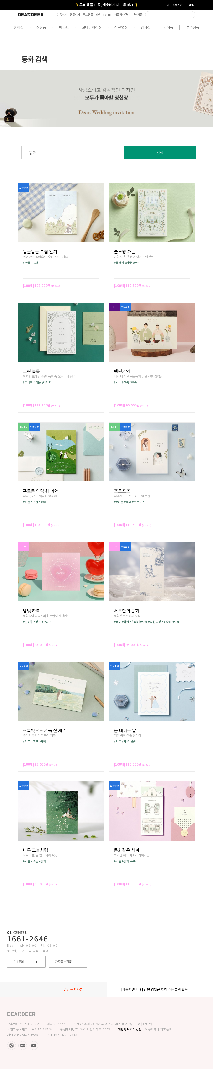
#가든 (37, 382)
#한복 (133, 382)
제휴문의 (166, 1029)
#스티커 (135, 621)
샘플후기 (75, 14)
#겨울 (125, 741)
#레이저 (47, 382)
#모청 (143, 621)
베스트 (64, 27)
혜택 (98, 14)
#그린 (34, 502)
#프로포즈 (138, 502)
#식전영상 (154, 621)
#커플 (26, 262)
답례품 (168, 27)
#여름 (34, 861)
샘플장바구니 (122, 14)
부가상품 (192, 27)
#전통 (125, 382)
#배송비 (167, 621)
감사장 (146, 27)
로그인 (165, 5)
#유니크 (47, 621)
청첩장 (18, 27)
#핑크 (37, 621)
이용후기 (62, 14)
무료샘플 (88, 14)
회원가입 (177, 5)
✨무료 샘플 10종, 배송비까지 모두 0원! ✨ (106, 4)
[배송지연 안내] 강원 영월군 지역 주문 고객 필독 (154, 989)
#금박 (136, 262)
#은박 (133, 741)
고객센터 (190, 5)
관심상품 (137, 14)
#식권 (125, 621)
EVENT (107, 14)
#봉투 (117, 621)
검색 (159, 152)
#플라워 (119, 262)
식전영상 (121, 27)
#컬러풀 (28, 621)
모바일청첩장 (92, 27)
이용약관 (151, 1029)
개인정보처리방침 (130, 1029)
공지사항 (73, 989)
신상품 (41, 27)
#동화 (34, 262)
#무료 (176, 621)
